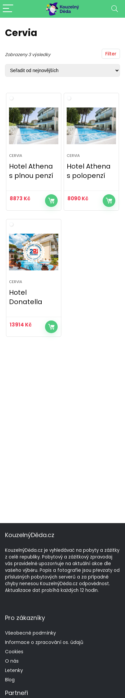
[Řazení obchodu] (62, 70)
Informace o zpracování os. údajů (44, 642)
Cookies (14, 651)
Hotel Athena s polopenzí (89, 171)
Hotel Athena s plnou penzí (31, 171)
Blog (10, 679)
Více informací (51, 201)
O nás (12, 661)
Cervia (15, 155)
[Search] (115, 9)
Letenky (14, 670)
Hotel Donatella (25, 297)
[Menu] (8, 9)
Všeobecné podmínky (30, 633)
